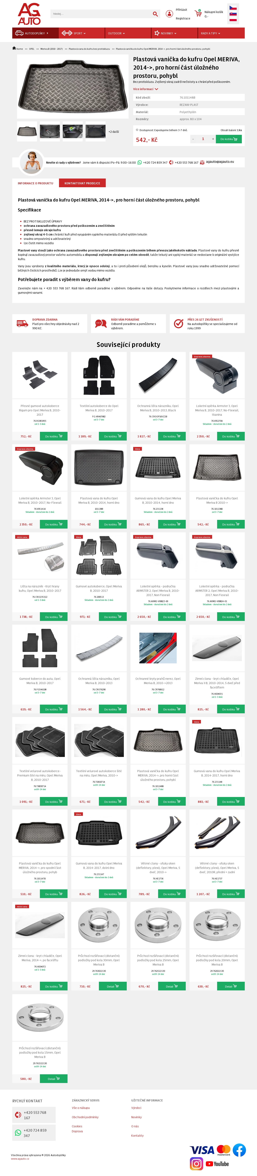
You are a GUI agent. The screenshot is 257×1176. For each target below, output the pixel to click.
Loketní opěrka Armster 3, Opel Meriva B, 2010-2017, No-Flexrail (39, 500)
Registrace (183, 18)
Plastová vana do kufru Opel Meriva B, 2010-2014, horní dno (98, 500)
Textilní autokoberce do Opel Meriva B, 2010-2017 (99, 407)
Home (17, 48)
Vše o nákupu (81, 1107)
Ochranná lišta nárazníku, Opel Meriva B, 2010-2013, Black (158, 407)
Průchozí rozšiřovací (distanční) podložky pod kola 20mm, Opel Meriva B (217, 959)
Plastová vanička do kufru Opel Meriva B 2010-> (217, 500)
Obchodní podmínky (85, 1117)
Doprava (77, 1131)
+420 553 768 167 (183, 162)
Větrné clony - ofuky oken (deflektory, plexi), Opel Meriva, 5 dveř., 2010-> (158, 867)
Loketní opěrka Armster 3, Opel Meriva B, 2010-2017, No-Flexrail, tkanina (217, 410)
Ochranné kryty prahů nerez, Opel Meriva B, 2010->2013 (158, 680)
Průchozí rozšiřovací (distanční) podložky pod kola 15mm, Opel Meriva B (40, 1052)
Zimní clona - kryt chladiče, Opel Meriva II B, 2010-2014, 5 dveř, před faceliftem (217, 682)
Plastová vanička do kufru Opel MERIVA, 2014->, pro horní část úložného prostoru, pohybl (163, 48)
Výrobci (136, 1107)
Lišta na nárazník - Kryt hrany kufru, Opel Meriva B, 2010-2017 (40, 588)
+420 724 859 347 (152, 162)
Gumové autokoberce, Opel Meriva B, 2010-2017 (99, 588)
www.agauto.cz (20, 1158)
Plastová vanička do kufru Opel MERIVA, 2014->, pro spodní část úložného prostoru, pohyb (40, 867)
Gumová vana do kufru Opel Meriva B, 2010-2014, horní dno (158, 500)
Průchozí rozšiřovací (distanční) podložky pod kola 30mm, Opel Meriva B (99, 959)
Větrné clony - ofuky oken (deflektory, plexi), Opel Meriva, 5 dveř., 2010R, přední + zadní (217, 867)
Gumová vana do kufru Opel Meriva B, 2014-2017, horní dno (217, 773)
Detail (113, 986)
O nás (135, 1126)
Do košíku (228, 139)
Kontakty (137, 1135)
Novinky (136, 1117)
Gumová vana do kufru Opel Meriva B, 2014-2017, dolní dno (99, 865)
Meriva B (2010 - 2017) (52, 48)
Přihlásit (181, 9)
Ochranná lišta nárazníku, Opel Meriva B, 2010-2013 (99, 680)
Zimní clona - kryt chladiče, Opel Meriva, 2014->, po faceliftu (40, 957)
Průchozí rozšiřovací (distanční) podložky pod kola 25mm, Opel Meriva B (158, 959)
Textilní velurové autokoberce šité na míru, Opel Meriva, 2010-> (99, 773)
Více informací (143, 89)
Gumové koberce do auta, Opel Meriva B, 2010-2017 (39, 680)
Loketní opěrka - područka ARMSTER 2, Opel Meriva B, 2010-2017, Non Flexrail (158, 590)
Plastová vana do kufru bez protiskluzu (89, 48)
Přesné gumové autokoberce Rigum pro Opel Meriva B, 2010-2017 (40, 410)
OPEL (31, 48)
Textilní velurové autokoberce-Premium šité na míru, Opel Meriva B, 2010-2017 (40, 775)
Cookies (77, 1126)
